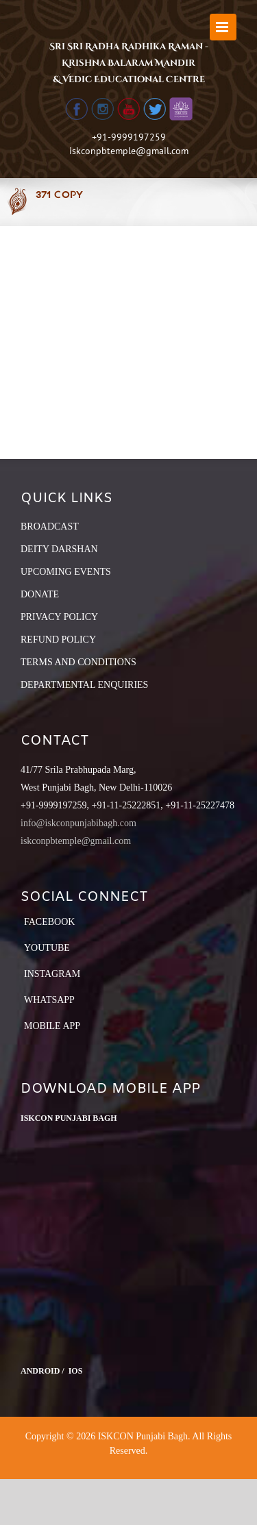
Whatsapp (49, 1000)
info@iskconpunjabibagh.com (78, 823)
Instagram (52, 974)
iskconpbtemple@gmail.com (128, 151)
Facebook (49, 922)
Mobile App (52, 1026)
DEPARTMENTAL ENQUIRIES (84, 685)
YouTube (47, 948)
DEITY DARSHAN (59, 549)
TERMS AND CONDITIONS (78, 662)
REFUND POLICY (58, 639)
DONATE (40, 594)
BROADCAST (50, 526)
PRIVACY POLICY (59, 617)
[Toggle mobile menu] (223, 27)
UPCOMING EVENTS (66, 572)
